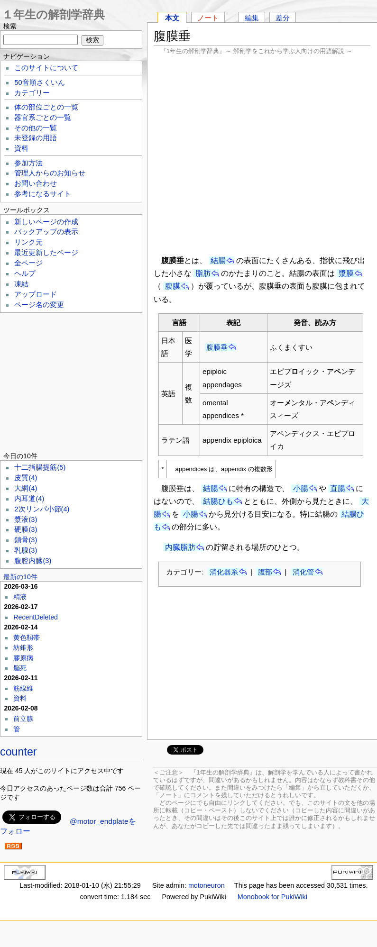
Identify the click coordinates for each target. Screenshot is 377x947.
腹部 (265, 572)
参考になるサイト (42, 194)
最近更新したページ (46, 252)
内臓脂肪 (180, 547)
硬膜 (25, 529)
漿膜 (346, 273)
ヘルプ (25, 273)
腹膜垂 (217, 347)
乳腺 (25, 550)
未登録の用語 (35, 138)
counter (18, 752)
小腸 (300, 488)
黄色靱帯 (26, 637)
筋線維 (23, 688)
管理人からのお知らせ (49, 173)
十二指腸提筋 (39, 467)
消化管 (303, 572)
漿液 (25, 519)
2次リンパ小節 (41, 509)
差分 (283, 18)
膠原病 (23, 658)
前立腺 (23, 718)
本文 (172, 18)
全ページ (28, 263)
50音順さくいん (39, 82)
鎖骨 (25, 540)
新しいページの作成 (46, 222)
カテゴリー (32, 93)
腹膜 (172, 286)
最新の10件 (20, 577)
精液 (20, 597)
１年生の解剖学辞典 (53, 14)
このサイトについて (46, 68)
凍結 (21, 284)
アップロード (35, 294)
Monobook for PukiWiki (272, 897)
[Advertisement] (262, 154)
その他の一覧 (35, 128)
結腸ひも (218, 501)
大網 (25, 488)
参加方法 (28, 163)
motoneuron (206, 885)
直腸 (337, 488)
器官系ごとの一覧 (42, 117)
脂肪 (203, 273)
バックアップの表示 (46, 232)
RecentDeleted (35, 617)
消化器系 (224, 572)
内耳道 (29, 498)
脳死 (20, 668)
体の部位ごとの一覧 (46, 107)
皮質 (25, 478)
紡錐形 (23, 647)
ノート (208, 18)
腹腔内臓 (32, 561)
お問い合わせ (35, 183)
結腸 (218, 260)
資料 (21, 148)
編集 (252, 18)
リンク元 (28, 242)
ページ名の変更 (39, 305)
